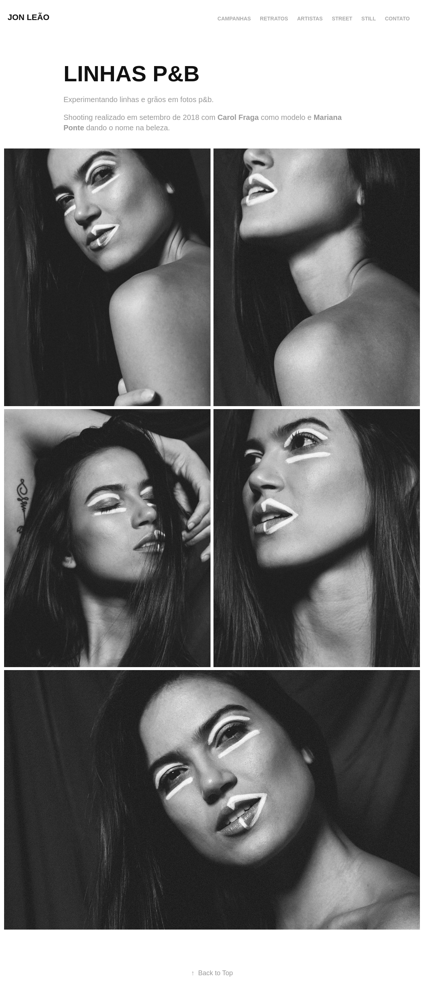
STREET (342, 19)
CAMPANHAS (234, 19)
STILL (368, 19)
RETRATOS (274, 19)
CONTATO (397, 19)
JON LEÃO (28, 17)
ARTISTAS (310, 19)
